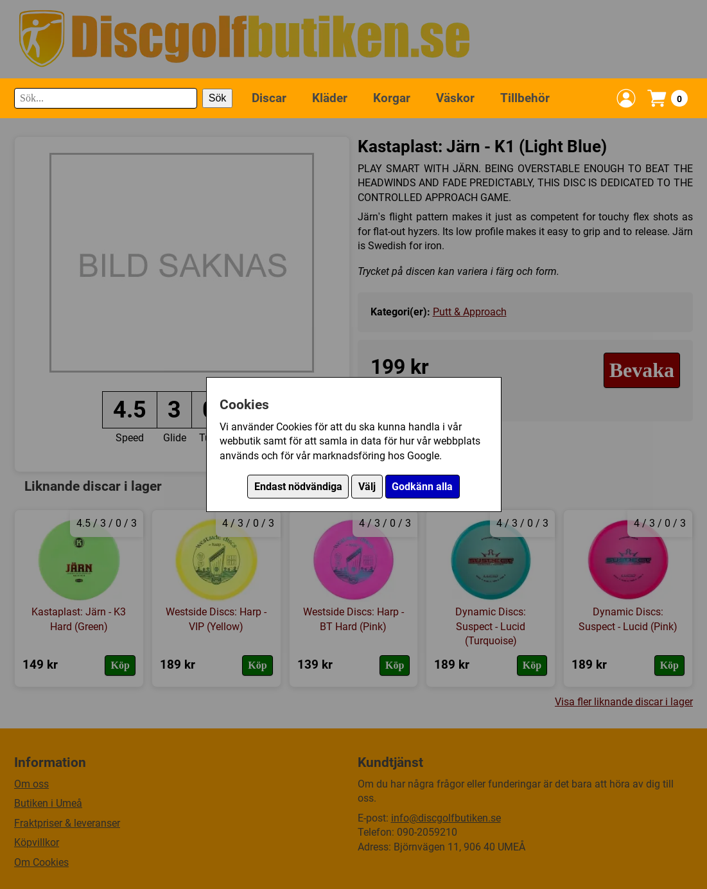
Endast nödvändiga (298, 486)
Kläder (329, 98)
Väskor (455, 98)
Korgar (391, 98)
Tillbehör (525, 98)
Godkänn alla (422, 486)
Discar (269, 98)
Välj (367, 486)
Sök (218, 97)
